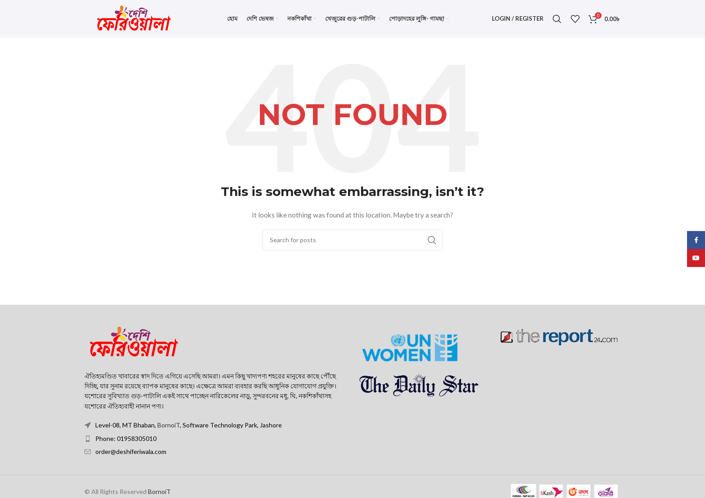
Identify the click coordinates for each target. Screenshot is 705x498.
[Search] (557, 22)
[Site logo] (134, 22)
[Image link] (134, 349)
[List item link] (215, 446)
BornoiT (168, 432)
